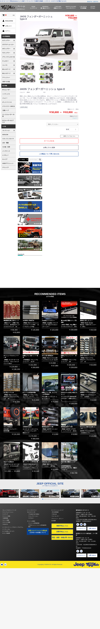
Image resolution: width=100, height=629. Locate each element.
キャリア (4, 159)
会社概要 (53, 520)
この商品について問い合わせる (49, 154)
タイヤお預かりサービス (8, 531)
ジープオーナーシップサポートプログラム (12, 527)
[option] (49, 40)
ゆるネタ (5, 524)
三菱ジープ (5, 110)
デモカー (31, 518)
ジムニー (4, 98)
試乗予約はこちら (62, 531)
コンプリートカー (33, 516)
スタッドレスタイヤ (8, 138)
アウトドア (5, 167)
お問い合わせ (92, 528)
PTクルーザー (6, 90)
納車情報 (5, 518)
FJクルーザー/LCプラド (8, 121)
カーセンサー (55, 516)
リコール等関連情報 (34, 523)
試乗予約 (95, 1)
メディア (5, 514)
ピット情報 (6, 520)
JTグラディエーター (8, 44)
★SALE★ (5, 134)
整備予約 (89, 1)
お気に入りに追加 (49, 147)
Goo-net (54, 514)
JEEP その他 (6, 81)
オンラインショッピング (57, 510)
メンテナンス (6, 151)
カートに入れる (49, 141)
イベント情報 (6, 516)
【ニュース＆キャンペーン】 (9, 510)
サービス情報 (6, 522)
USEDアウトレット (8, 163)
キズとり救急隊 (6, 533)
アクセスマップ (81, 528)
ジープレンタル (6, 529)
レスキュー (5, 155)
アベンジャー (6, 77)
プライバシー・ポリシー (57, 518)
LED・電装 (5, 143)
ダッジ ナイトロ (7, 102)
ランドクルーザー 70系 (8, 115)
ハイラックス (6, 94)
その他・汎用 (6, 147)
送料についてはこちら (69, 136)
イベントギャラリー (32, 510)
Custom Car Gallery (34, 514)
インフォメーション (8, 512)
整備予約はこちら (62, 526)
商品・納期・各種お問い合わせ (62, 537)
